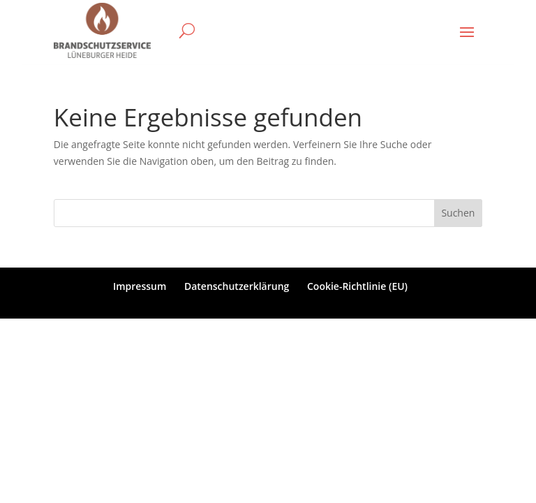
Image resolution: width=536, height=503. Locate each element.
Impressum (139, 286)
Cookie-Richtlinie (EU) (357, 286)
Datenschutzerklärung (236, 286)
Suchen (458, 212)
